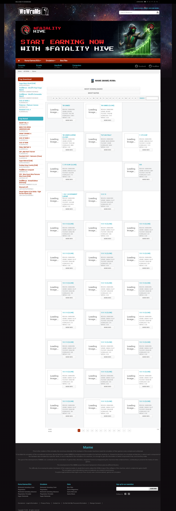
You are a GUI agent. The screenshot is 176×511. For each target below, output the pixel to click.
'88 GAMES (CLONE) (107, 100)
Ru (157, 2)
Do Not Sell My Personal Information (75, 498)
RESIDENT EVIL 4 (24, 108)
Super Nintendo (24, 84)
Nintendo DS (23, 106)
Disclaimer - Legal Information (28, 498)
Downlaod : (68, 110)
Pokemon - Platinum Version (28, 104)
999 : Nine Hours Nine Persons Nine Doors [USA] (29, 174)
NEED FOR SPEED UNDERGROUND (25, 127)
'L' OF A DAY (143, 130)
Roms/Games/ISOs (33, 59)
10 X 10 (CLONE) (68, 219)
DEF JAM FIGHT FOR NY (27, 150)
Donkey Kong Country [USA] (28, 164)
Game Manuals (72, 486)
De (154, 2)
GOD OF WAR (23, 141)
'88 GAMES (66, 100)
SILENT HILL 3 (23, 122)
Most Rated (133, 88)
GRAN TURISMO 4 (25, 132)
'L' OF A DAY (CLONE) (69, 159)
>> (129, 425)
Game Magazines (72, 484)
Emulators (51, 59)
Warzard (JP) (23, 186)
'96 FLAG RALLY (106, 130)
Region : (68, 104)
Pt (152, 2)
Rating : (66, 112)
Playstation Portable (24, 489)
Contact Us (56, 498)
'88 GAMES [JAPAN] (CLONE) (68, 131)
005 (140, 159)
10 (118, 425)
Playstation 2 (23, 101)
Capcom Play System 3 (26, 188)
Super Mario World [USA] (27, 82)
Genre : (67, 106)
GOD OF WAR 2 (24, 99)
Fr (147, 2)
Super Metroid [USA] (25, 160)
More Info (69, 115)
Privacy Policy (45, 498)
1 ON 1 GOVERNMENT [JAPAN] (69, 190)
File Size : (68, 108)
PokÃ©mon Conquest (26, 169)
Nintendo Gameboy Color (28, 183)
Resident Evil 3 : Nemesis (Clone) (30, 155)
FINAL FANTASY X (25, 146)
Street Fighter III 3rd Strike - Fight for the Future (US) (30, 191)
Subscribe (153, 483)
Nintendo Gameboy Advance (28, 90)
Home (20, 70)
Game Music (71, 489)
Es (149, 2)
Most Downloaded (73, 88)
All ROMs (26, 70)
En (145, 2)
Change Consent (95, 498)
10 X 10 (103, 189)
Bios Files (63, 60)
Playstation (23, 157)
